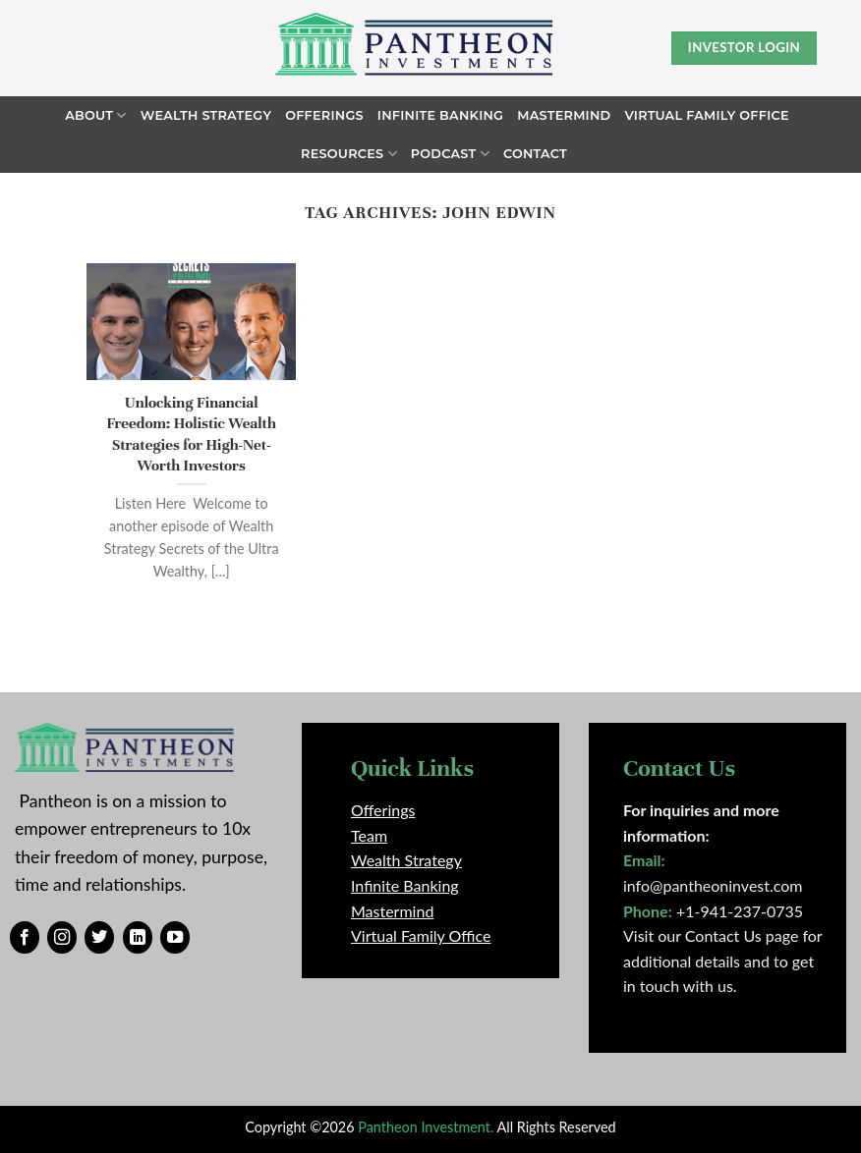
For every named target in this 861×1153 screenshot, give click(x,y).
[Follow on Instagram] (62, 938)
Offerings (324, 115)
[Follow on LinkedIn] (137, 938)
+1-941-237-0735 (739, 911)
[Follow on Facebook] (24, 938)
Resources (349, 153)
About (95, 115)
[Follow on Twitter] (99, 938)
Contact (535, 153)
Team (369, 835)
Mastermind (563, 115)
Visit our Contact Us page (710, 935)
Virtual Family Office (706, 115)
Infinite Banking (440, 115)
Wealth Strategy (206, 115)
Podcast (450, 153)
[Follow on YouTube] (175, 938)
